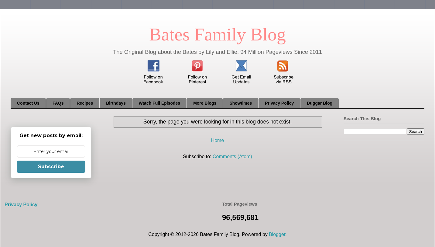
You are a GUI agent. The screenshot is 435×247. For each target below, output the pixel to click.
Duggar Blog (319, 103)
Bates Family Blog (217, 34)
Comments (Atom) (232, 156)
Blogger (277, 234)
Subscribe (51, 166)
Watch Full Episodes (159, 103)
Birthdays (116, 103)
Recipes (85, 103)
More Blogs (204, 103)
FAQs (58, 103)
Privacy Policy (279, 103)
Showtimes (240, 103)
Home (217, 140)
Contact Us (28, 103)
